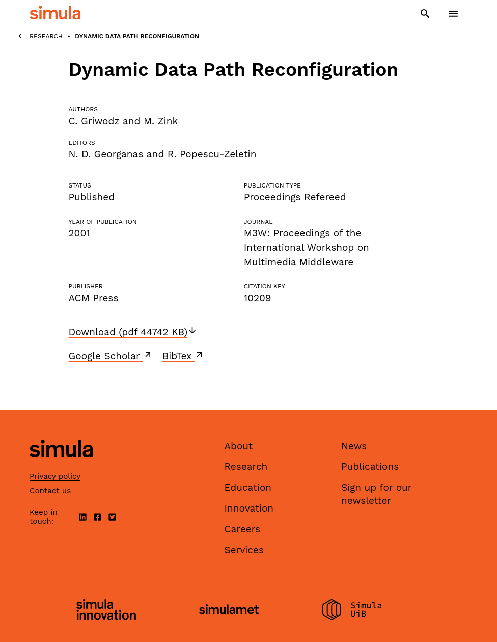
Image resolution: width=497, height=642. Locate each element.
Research (46, 36)
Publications (370, 466)
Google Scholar (111, 356)
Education (248, 487)
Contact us (50, 490)
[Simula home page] (61, 465)
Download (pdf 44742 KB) (133, 332)
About (239, 446)
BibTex (183, 356)
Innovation (249, 508)
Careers (243, 529)
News (354, 446)
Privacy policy (55, 476)
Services (244, 550)
